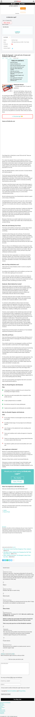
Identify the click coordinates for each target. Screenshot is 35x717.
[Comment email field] (11, 684)
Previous (3, 653)
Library (1, 706)
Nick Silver (4, 526)
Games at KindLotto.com (15, 64)
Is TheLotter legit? (16, 116)
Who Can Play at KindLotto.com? (17, 67)
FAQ (1, 708)
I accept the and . (13, 690)
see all (14, 547)
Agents (14, 3)
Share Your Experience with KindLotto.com (16, 80)
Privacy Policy (22, 690)
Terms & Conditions (12, 690)
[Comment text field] (15, 669)
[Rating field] (4, 659)
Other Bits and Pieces (14, 71)
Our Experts (2, 704)
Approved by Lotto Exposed (5, 702)
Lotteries (23, 3)
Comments (2, 712)
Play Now (23, 8)
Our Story (2, 703)
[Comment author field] (11, 681)
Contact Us (2, 713)
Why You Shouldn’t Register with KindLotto (17, 76)
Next (13, 653)
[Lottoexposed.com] (17, 1)
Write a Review (7, 22)
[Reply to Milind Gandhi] (3, 607)
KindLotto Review (14, 62)
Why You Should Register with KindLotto (16, 73)
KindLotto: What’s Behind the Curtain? (16, 69)
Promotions (2, 707)
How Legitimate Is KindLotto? (16, 77)
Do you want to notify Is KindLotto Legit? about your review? (15, 687)
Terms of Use (2, 709)
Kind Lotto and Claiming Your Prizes (17, 65)
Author (5, 510)
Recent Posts (6, 512)
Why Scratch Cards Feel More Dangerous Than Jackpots (17, 549)
